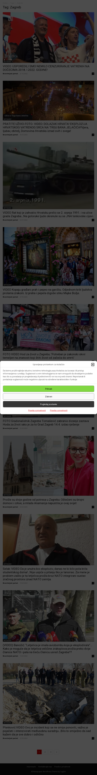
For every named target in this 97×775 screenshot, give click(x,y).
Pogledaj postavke (48, 404)
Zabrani (48, 396)
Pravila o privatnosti (37, 410)
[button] (92, 364)
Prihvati (48, 389)
